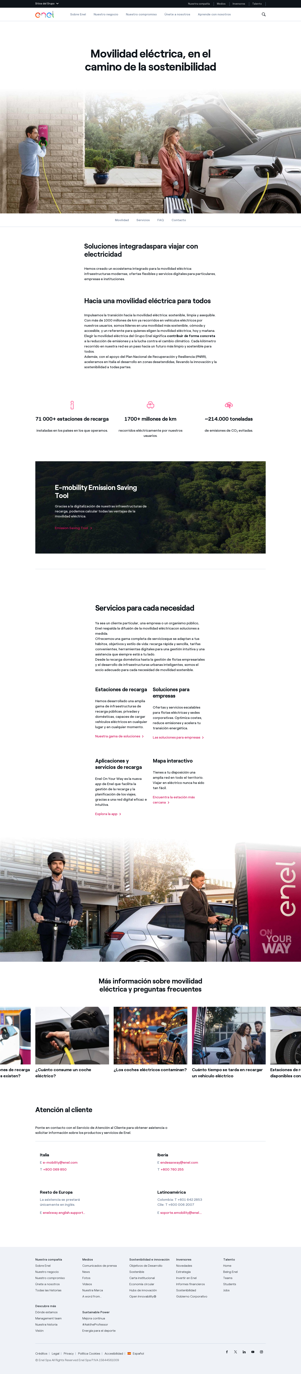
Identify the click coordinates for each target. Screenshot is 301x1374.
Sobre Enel (78, 14)
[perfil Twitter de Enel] (235, 1351)
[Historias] (56, 1290)
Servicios (143, 220)
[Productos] (56, 1272)
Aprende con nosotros (214, 14)
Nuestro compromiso (141, 14)
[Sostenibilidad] (197, 1290)
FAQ (160, 220)
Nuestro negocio (106, 14)
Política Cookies (89, 1353)
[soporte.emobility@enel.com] (181, 1212)
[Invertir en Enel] (197, 1278)
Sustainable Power (96, 1312)
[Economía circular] (150, 1284)
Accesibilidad (114, 1353)
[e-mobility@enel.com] (64, 1162)
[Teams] (244, 1278)
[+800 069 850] (64, 1169)
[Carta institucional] (150, 1278)
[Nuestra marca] (103, 1290)
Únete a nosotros (177, 14)
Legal (55, 1353)
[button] (47, 4)
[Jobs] (244, 1290)
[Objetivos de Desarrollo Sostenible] (150, 1269)
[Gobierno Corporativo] (197, 1296)
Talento (257, 3)
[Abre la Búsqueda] (263, 14)
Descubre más (45, 1306)
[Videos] (103, 1284)
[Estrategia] (197, 1272)
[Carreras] (244, 1266)
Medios (221, 3)
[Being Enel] (244, 1272)
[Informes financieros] (197, 1284)
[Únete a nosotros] (56, 1284)
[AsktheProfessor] (103, 1325)
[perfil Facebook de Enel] (226, 1351)
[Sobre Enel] (56, 1266)
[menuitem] (226, 1351)
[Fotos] (103, 1278)
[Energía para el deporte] (103, 1331)
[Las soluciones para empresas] (178, 743)
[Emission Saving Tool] (73, 528)
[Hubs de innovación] (150, 1290)
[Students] (244, 1284)
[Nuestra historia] (56, 1325)
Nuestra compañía (199, 3)
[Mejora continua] (103, 1318)
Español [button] (135, 1353)
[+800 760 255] (181, 1169)
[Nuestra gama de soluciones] (119, 742)
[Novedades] (197, 1266)
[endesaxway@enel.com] (181, 1162)
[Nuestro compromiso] (56, 1278)
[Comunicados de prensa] (103, 1266)
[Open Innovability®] (150, 1296)
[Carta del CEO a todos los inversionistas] (103, 1272)
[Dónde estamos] (56, 1312)
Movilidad (122, 220)
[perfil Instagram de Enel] (261, 1351)
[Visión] (56, 1331)
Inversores (239, 3)
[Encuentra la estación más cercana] (179, 805)
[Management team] (56, 1318)
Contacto (179, 220)
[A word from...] (103, 1296)
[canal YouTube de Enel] (252, 1351)
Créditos (41, 1353)
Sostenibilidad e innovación (149, 1259)
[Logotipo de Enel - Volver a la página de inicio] (45, 14)
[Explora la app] (108, 819)
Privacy (69, 1353)
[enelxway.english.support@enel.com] (64, 1212)
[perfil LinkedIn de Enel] (244, 1351)
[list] (150, 1054)
